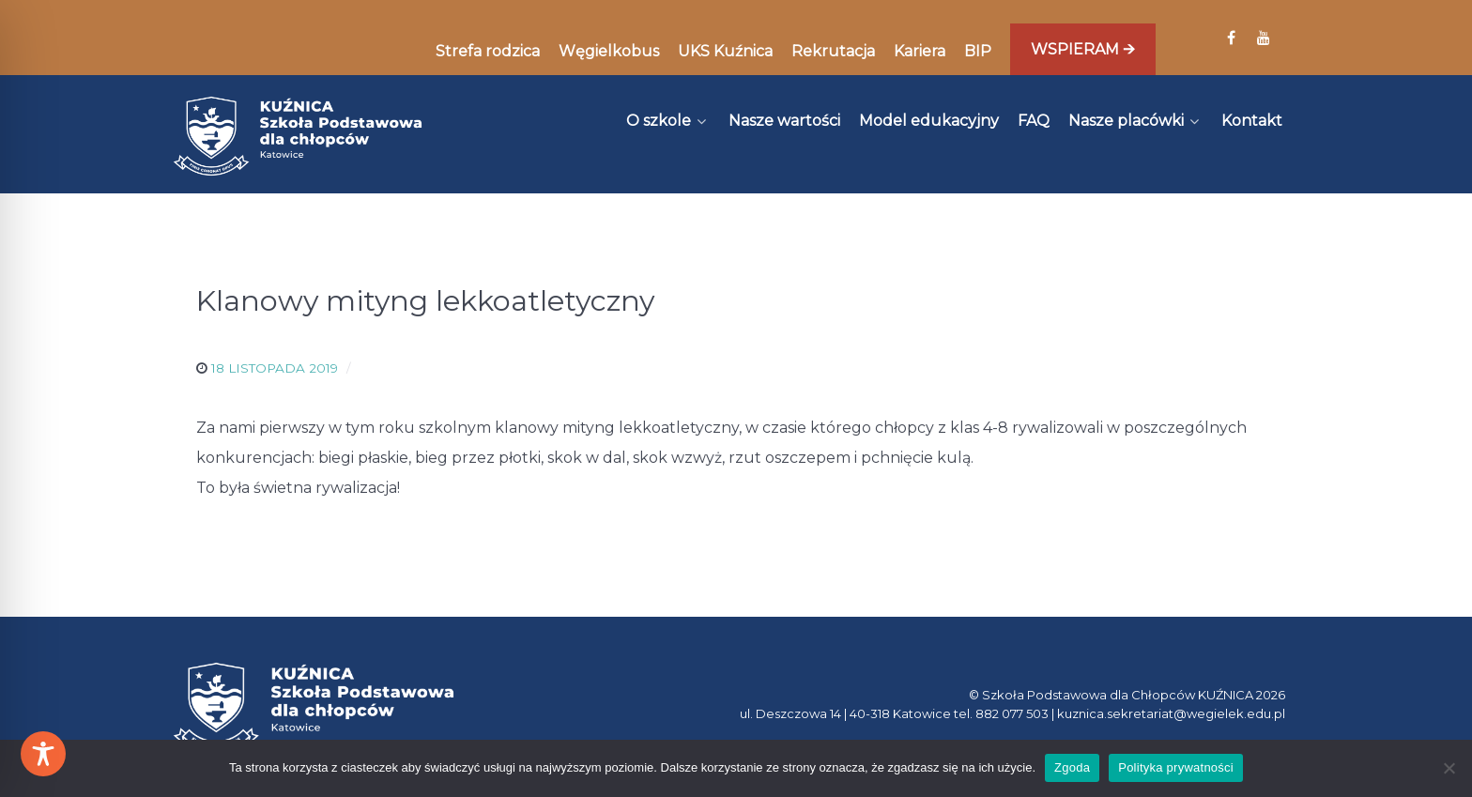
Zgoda (1072, 767)
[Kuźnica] (297, 136)
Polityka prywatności (1176, 767)
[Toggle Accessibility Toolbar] (43, 753)
